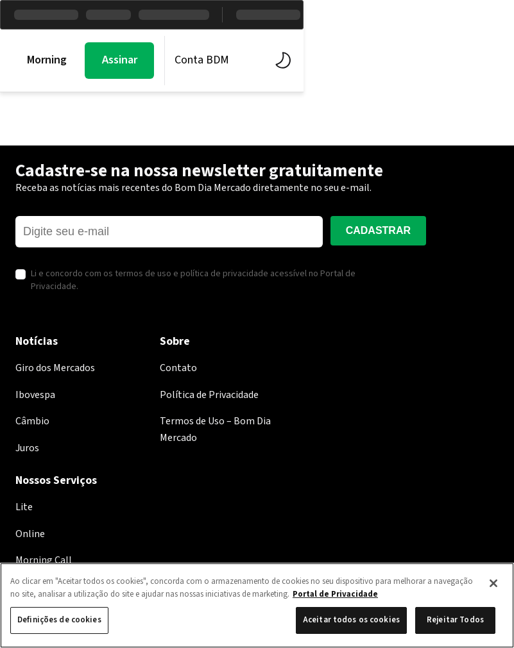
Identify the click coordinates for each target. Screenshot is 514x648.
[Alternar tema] (490, 60)
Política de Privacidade (209, 395)
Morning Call (57, 60)
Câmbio (32, 421)
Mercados (152, 60)
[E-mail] (169, 231)
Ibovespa (35, 395)
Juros (27, 448)
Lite (24, 507)
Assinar (329, 60)
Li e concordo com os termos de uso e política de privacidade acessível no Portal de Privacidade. (193, 280)
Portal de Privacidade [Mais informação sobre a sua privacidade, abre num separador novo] (335, 594)
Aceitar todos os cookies (351, 620)
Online (30, 534)
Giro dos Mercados (55, 368)
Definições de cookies (59, 620)
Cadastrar (378, 230)
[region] (257, 605)
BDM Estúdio (248, 60)
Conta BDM (411, 60)
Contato (178, 368)
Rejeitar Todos (455, 620)
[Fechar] (493, 583)
